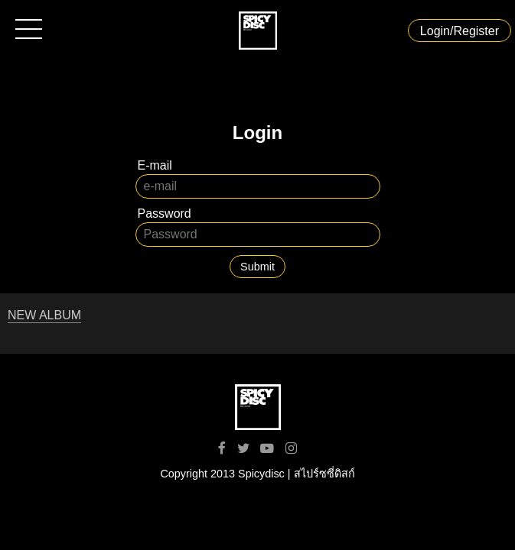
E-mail (155, 165)
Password (164, 213)
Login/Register (459, 30)
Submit (257, 266)
